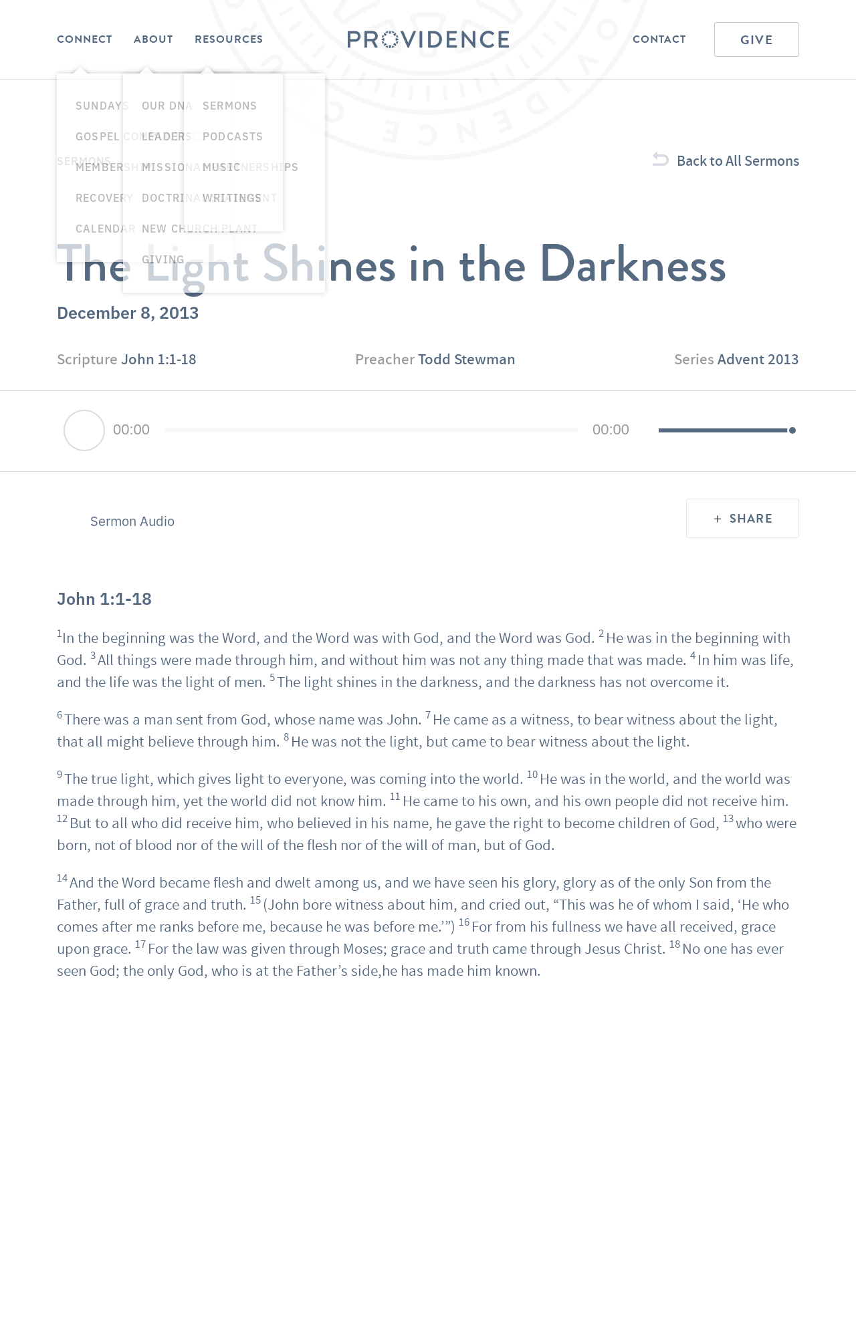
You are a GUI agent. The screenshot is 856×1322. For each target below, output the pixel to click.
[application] (428, 431)
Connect (84, 39)
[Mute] (648, 431)
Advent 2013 (758, 359)
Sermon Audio (132, 521)
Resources (229, 39)
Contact (659, 39)
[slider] (371, 430)
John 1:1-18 (159, 359)
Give (756, 39)
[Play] (84, 430)
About (153, 39)
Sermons (84, 160)
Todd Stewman (467, 359)
